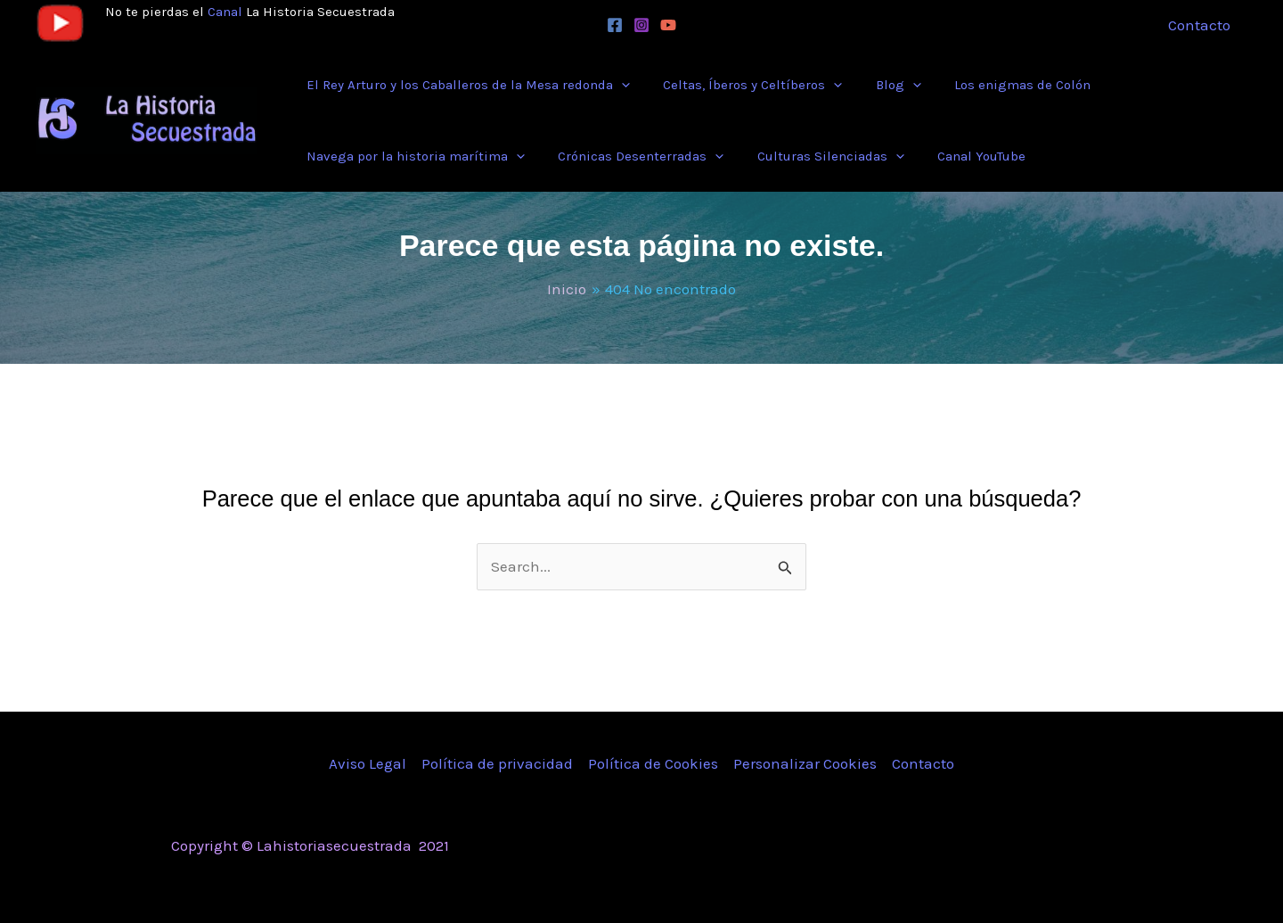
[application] (617, 84)
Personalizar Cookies (805, 763)
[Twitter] (974, 847)
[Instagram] (641, 25)
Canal (225, 12)
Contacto (923, 763)
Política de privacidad (497, 763)
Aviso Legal (367, 763)
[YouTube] (668, 25)
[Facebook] (615, 25)
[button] (465, 84)
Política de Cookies (653, 763)
